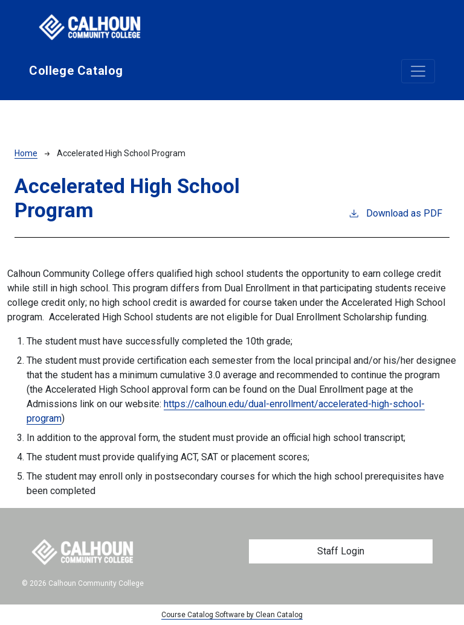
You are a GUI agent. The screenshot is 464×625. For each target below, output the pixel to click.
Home (25, 153)
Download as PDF (395, 212)
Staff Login (340, 551)
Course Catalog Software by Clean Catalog (232, 615)
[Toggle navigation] (418, 71)
